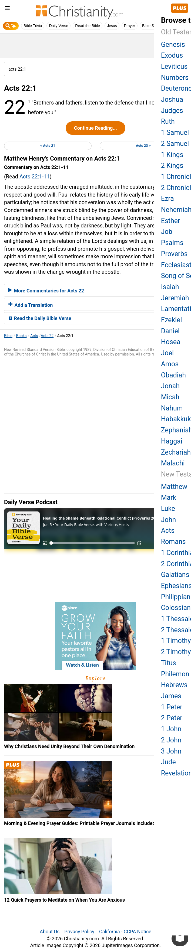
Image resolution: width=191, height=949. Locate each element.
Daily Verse (58, 26)
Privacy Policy (79, 931)
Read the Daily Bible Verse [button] (39, 318)
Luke (168, 509)
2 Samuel (175, 144)
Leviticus (174, 66)
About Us (49, 931)
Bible (8, 336)
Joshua (172, 99)
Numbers (175, 77)
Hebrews (174, 685)
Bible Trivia (33, 26)
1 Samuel (175, 132)
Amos (170, 364)
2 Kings (172, 165)
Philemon (175, 674)
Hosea (170, 342)
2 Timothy (176, 652)
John (168, 520)
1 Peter (171, 707)
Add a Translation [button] (30, 305)
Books (21, 336)
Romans (173, 542)
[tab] (95, 290)
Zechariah (176, 452)
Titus (168, 663)
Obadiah (173, 375)
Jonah (170, 386)
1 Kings (172, 155)
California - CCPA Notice (125, 931)
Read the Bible (87, 26)
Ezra (167, 199)
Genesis (173, 44)
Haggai (171, 441)
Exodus (172, 55)
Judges (172, 111)
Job (166, 232)
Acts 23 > (143, 146)
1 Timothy (176, 641)
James (171, 696)
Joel (167, 353)
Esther (170, 221)
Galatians (175, 575)
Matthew (174, 487)
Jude (168, 762)
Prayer (129, 26)
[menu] (7, 9)
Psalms (172, 243)
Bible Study (151, 26)
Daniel (170, 331)
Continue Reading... (95, 128)
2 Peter (171, 718)
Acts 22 (47, 336)
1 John (171, 729)
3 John (171, 751)
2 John (171, 740)
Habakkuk (176, 419)
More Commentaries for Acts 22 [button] (46, 290)
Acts (34, 336)
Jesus (112, 26)
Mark (168, 497)
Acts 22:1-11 (34, 176)
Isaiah (170, 287)
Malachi (173, 463)
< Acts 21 (47, 146)
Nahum (172, 408)
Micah (170, 397)
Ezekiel (171, 320)
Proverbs (174, 254)
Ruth (168, 121)
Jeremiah (175, 298)
